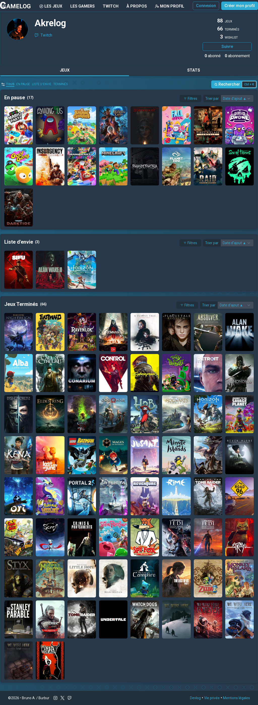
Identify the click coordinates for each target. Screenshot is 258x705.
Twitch (110, 6)
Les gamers (82, 6)
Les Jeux (50, 6)
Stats (193, 70)
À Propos (136, 6)
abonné (213, 55)
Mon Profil (169, 6)
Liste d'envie (41, 84)
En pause (23, 84)
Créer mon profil (239, 5)
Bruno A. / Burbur (35, 698)
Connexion (206, 5)
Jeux (65, 70)
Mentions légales (236, 698)
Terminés (60, 84)
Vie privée (212, 698)
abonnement (237, 55)
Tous (10, 84)
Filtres (190, 99)
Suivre (227, 46)
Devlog (195, 698)
